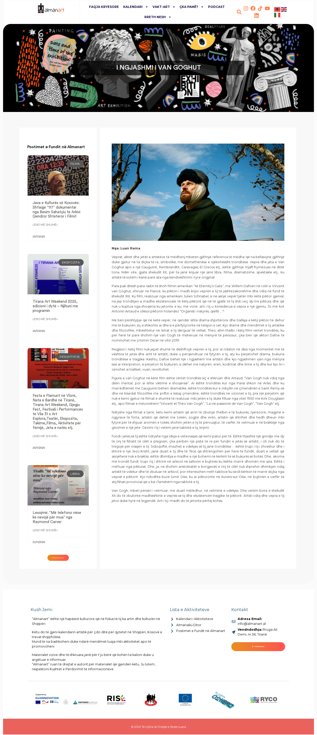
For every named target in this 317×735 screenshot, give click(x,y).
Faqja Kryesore (104, 7)
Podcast (216, 7)
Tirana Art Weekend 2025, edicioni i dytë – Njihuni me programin (55, 307)
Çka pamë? (192, 7)
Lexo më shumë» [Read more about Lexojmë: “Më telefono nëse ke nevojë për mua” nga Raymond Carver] (45, 534)
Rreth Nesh (157, 17)
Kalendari (135, 7)
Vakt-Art (164, 7)
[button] (239, 12)
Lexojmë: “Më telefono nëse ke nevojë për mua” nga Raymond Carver (57, 520)
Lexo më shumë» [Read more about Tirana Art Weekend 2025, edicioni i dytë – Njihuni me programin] (45, 321)
